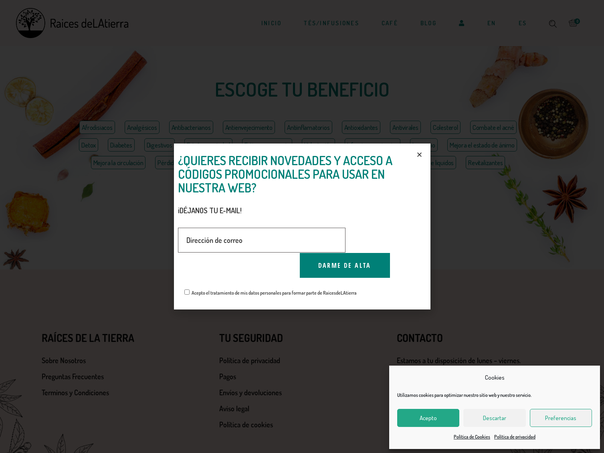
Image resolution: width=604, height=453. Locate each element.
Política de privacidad (514, 437)
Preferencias (560, 418)
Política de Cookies (472, 437)
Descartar (494, 418)
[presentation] (239, 268)
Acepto (428, 418)
